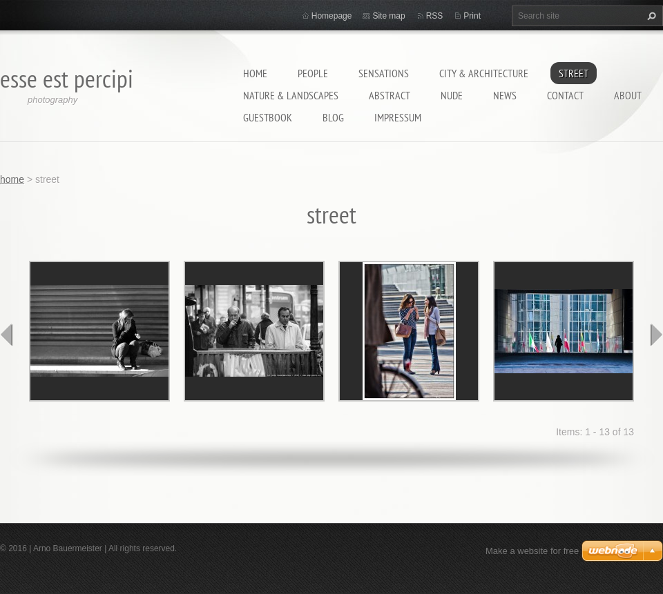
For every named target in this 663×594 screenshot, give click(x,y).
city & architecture (483, 73)
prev (7, 334)
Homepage (331, 16)
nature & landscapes (290, 95)
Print (472, 16)
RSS (434, 16)
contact (565, 95)
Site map (388, 16)
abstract (389, 95)
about (628, 95)
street (573, 73)
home (255, 73)
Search (650, 16)
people (313, 73)
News (505, 95)
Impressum (397, 117)
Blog (333, 117)
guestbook (267, 117)
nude (452, 95)
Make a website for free (532, 551)
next (656, 334)
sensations (383, 73)
